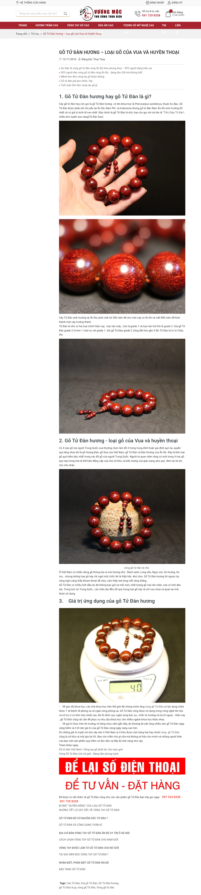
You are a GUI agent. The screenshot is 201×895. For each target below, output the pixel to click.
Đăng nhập (154, 2)
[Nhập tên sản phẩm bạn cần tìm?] (38, 13)
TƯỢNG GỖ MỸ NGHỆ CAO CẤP (138, 29)
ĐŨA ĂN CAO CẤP (105, 29)
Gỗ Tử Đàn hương (108, 883)
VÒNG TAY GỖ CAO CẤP (78, 29)
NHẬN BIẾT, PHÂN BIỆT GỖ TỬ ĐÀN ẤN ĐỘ (84, 862)
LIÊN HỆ (177, 29)
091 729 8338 (151, 15)
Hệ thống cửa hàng (31, 2)
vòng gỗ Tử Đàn (154, 706)
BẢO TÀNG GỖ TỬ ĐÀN (72, 869)
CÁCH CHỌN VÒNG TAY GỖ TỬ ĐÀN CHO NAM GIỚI (88, 839)
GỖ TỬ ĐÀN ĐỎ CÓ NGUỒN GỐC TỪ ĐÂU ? (83, 818)
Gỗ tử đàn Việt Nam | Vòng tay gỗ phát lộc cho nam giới (91, 749)
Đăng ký (175, 2)
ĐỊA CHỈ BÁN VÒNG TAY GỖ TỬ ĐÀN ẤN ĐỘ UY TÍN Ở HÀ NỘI (94, 833)
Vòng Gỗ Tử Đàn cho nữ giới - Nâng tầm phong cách (89, 753)
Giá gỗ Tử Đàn (89, 883)
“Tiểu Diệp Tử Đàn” (173, 112)
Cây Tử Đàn (73, 883)
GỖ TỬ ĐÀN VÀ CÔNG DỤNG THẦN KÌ (80, 824)
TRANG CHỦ (23, 29)
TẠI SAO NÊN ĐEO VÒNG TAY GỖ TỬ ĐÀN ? (83, 854)
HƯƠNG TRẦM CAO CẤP (47, 29)
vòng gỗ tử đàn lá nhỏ (136, 567)
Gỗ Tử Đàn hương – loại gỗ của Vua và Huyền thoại (119, 52)
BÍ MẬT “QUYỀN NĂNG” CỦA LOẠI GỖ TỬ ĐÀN (85, 805)
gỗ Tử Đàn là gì (67, 887)
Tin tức (164, 29)
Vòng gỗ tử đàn (105, 887)
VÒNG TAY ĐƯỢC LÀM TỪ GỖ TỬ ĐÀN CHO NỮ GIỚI (89, 847)
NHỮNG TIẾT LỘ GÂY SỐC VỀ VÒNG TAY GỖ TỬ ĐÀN (89, 810)
